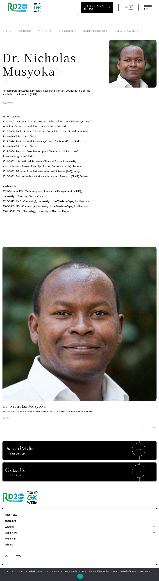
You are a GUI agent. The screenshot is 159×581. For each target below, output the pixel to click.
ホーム (8, 30)
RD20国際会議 (25, 30)
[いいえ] (155, 574)
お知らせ (9, 544)
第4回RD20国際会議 (68, 30)
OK (80, 576)
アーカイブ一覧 (45, 30)
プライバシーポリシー (14, 556)
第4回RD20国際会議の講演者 (96, 30)
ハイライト (10, 538)
